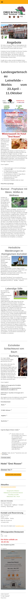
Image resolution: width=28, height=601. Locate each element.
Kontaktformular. (20, 526)
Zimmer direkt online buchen (13, 474)
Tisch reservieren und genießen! (8, 487)
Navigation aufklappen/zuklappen (14, 2)
